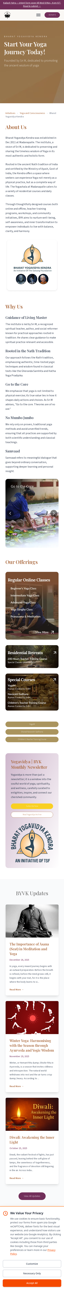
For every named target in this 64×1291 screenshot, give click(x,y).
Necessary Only (32, 1273)
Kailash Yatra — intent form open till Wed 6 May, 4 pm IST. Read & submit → (32, 4)
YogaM (32, 724)
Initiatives (10, 113)
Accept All (32, 1283)
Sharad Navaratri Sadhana (32, 731)
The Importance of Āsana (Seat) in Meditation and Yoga (29, 949)
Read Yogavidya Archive (32, 814)
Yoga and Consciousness (32, 113)
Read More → (17, 989)
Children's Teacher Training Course (32, 739)
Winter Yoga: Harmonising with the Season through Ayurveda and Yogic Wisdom (32, 1045)
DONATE (52, 14)
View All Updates (32, 1196)
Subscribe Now (32, 806)
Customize (32, 1263)
